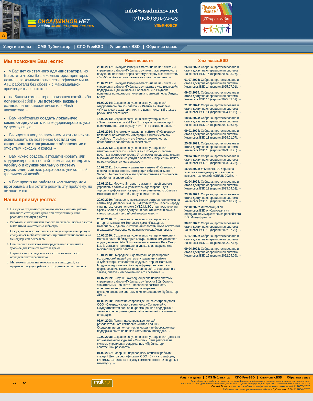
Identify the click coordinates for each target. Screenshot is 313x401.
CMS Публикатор (54, 47)
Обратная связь (161, 47)
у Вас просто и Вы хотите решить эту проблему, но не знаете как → (48, 186)
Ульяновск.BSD (125, 47)
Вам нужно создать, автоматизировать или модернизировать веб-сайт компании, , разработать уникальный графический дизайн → (47, 165)
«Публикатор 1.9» (282, 389)
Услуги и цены (17, 47)
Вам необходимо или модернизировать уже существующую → (47, 122)
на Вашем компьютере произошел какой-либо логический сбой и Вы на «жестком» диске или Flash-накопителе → (47, 103)
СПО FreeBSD (90, 47)
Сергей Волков (220, 386)
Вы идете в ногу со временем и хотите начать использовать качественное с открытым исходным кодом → (47, 141)
